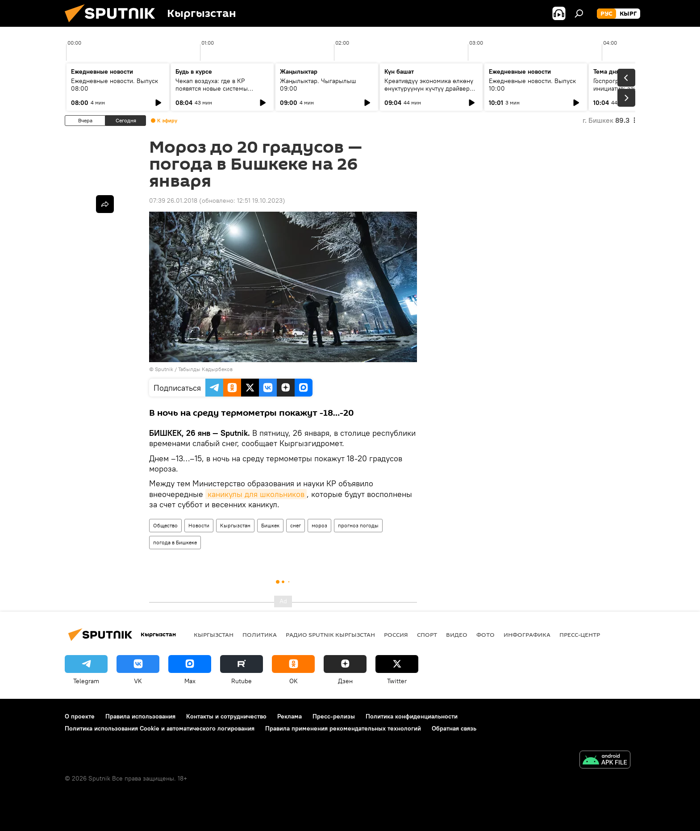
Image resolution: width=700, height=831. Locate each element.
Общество (165, 525)
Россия (396, 635)
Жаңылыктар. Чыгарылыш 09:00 (318, 84)
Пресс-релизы (333, 716)
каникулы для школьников (256, 494)
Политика (259, 635)
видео (456, 635)
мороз (319, 525)
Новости (198, 525)
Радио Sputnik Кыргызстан (330, 635)
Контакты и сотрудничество (226, 716)
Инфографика (527, 635)
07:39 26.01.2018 (173, 200)
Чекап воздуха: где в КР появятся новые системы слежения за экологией (211, 88)
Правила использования (140, 716)
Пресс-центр (579, 635)
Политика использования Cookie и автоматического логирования (159, 728)
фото (485, 635)
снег (295, 525)
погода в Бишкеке (175, 542)
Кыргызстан (235, 525)
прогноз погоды (358, 525)
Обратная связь (454, 728)
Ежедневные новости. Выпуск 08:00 (114, 84)
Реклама (289, 716)
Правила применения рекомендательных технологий (343, 728)
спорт (427, 635)
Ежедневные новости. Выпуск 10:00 (532, 84)
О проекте (80, 716)
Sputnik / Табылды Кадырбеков (194, 369)
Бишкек (270, 525)
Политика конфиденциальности (412, 716)
